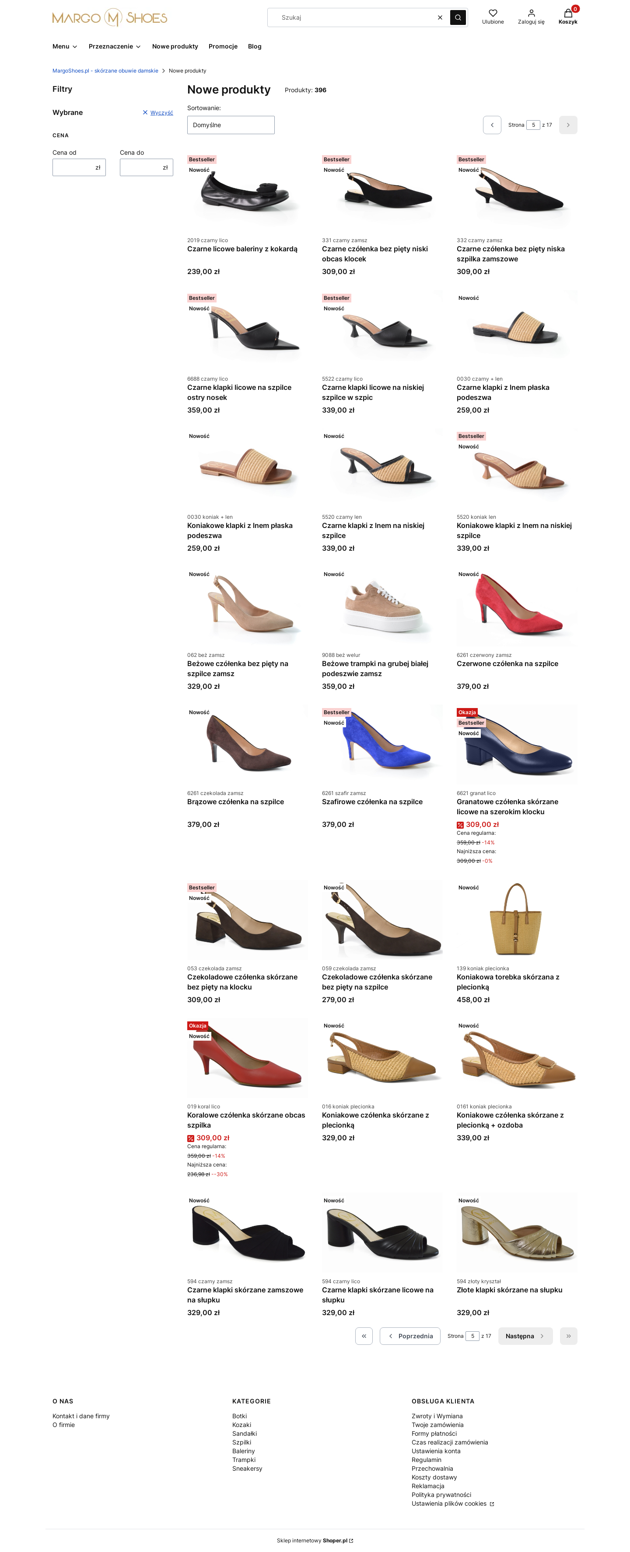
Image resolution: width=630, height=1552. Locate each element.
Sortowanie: (204, 107)
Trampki (244, 1459)
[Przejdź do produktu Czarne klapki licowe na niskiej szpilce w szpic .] (382, 330)
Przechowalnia (432, 1468)
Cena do (132, 152)
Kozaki (241, 1424)
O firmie (63, 1424)
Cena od (64, 152)
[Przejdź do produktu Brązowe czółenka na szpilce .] (247, 745)
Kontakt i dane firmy (81, 1416)
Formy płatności (434, 1433)
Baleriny (243, 1451)
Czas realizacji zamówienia (450, 1442)
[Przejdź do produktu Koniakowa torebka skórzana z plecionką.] (517, 920)
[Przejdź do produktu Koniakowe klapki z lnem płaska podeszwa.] (247, 468)
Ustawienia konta (436, 1451)
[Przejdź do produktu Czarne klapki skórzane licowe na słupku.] (382, 1233)
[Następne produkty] (525, 1336)
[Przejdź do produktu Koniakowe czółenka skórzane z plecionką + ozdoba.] (517, 1058)
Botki (239, 1416)
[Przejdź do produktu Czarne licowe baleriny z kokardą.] (247, 192)
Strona (516, 125)
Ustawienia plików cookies (450, 1503)
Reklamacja (428, 1486)
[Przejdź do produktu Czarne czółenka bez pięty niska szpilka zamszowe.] (517, 192)
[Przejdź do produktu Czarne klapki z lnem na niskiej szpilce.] (382, 468)
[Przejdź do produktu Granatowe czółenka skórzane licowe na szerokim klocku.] (517, 745)
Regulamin (426, 1459)
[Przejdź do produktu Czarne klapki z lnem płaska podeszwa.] (517, 330)
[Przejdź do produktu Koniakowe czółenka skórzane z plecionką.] (382, 1058)
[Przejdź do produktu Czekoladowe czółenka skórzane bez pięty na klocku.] (247, 920)
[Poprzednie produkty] (410, 1336)
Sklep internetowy (312, 1540)
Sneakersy (247, 1468)
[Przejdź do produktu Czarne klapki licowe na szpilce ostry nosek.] (247, 330)
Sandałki (244, 1433)
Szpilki (241, 1442)
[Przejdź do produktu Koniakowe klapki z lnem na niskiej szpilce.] (517, 468)
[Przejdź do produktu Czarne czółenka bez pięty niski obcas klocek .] (382, 192)
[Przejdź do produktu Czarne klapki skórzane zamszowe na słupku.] (247, 1233)
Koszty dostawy (434, 1477)
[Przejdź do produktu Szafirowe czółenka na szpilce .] (382, 745)
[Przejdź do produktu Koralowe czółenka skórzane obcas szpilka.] (247, 1058)
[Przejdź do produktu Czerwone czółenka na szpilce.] (517, 606)
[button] (458, 17)
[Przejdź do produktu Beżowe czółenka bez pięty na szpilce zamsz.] (247, 606)
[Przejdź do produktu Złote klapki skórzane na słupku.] (517, 1233)
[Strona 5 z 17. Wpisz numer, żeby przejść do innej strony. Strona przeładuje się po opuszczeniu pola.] (533, 125)
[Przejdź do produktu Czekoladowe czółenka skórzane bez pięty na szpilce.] (382, 920)
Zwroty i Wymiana (437, 1416)
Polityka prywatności (441, 1494)
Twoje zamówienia (438, 1424)
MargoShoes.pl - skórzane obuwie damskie (105, 70)
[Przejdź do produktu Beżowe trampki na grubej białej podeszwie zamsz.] (382, 606)
